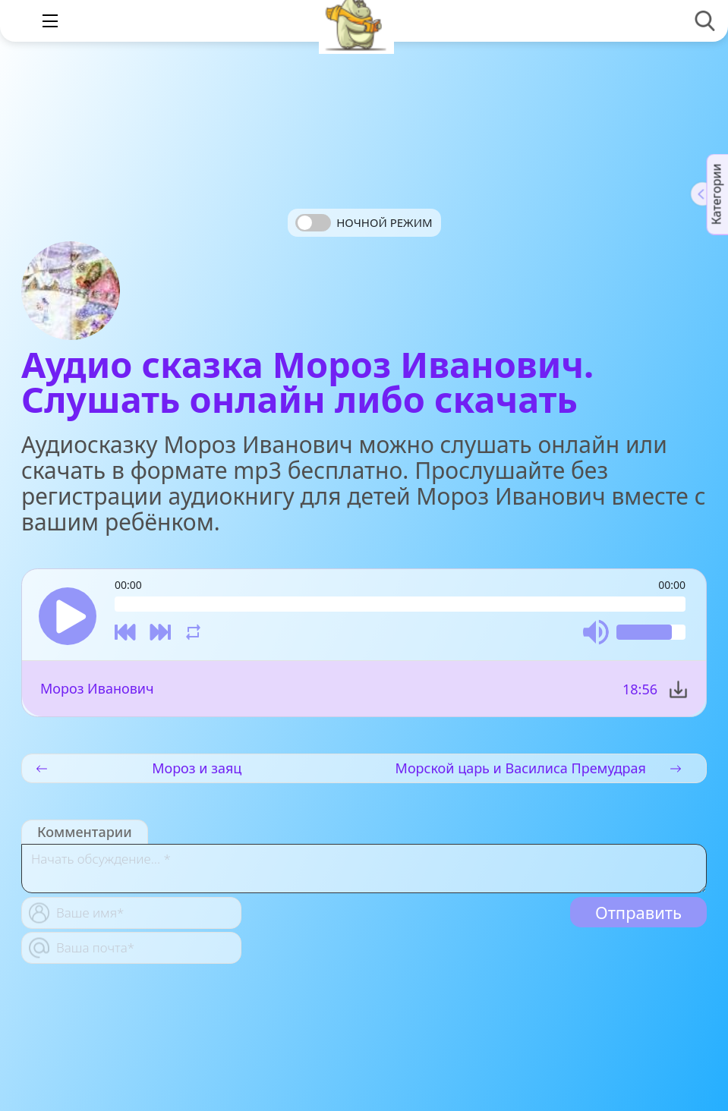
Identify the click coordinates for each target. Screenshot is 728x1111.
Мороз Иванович (97, 688)
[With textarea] (364, 868)
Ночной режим (384, 222)
